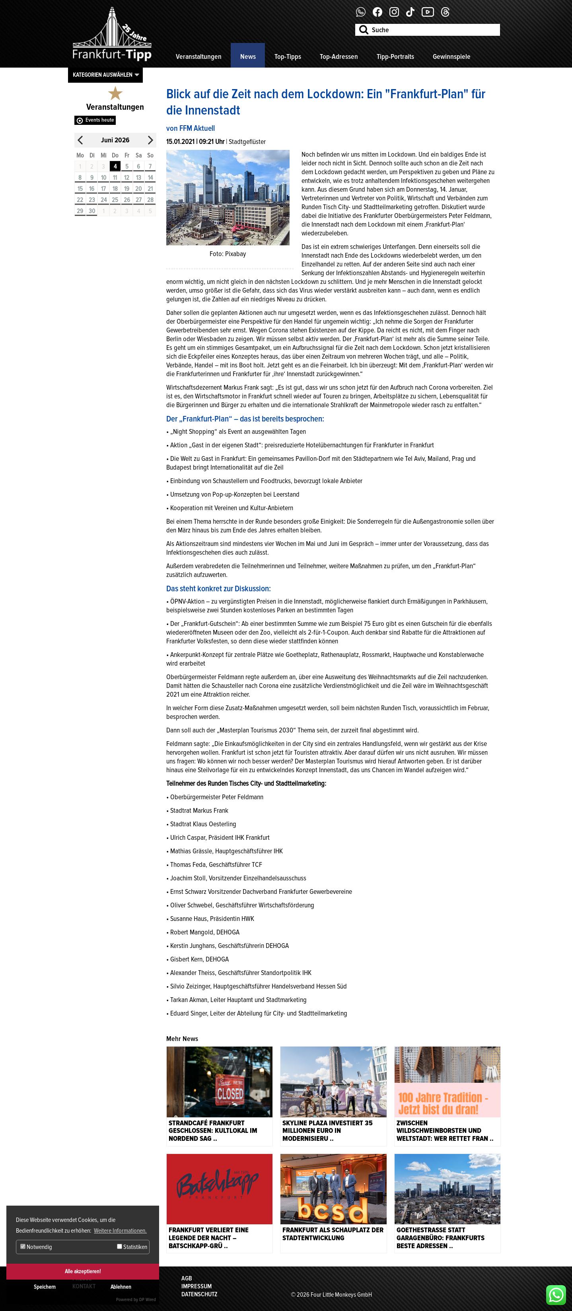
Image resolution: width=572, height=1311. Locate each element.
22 (80, 200)
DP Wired (147, 1300)
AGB (186, 1278)
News (248, 56)
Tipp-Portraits (395, 56)
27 (139, 200)
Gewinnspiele (452, 56)
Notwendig (36, 1247)
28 (150, 200)
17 (103, 189)
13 (138, 178)
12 (126, 178)
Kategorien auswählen (102, 74)
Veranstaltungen (199, 56)
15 (80, 189)
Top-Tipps (287, 56)
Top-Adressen (339, 56)
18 (115, 189)
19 (126, 189)
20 (138, 189)
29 (80, 211)
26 (127, 200)
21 (150, 189)
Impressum (196, 1286)
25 (115, 200)
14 (150, 178)
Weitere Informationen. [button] (120, 1231)
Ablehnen (121, 1287)
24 (104, 200)
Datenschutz (199, 1294)
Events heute (100, 120)
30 (92, 211)
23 (92, 200)
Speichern (45, 1287)
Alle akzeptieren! (83, 1271)
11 (115, 178)
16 (91, 189)
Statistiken (132, 1247)
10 (103, 178)
